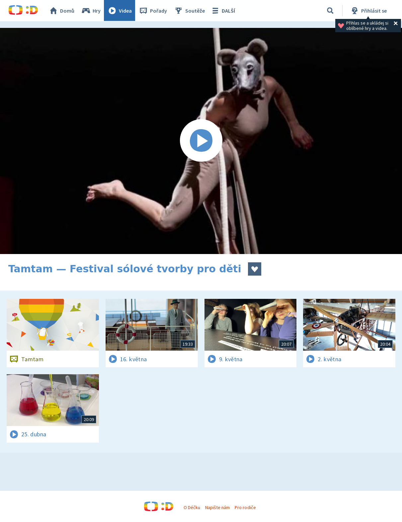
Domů (62, 11)
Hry (91, 11)
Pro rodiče (245, 507)
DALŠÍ (222, 11)
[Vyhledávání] (330, 10)
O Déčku (192, 507)
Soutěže (189, 11)
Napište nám (217, 507)
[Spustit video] (201, 141)
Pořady (153, 11)
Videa (120, 11)
